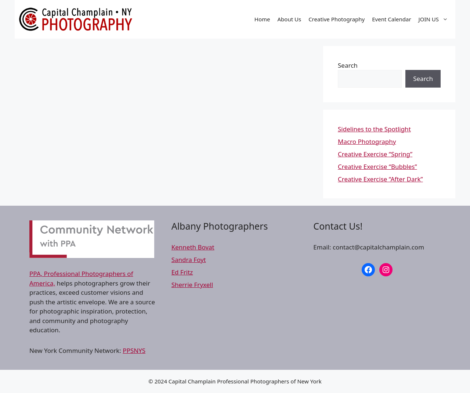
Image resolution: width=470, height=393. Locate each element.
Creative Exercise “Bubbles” (377, 166)
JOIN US (435, 19)
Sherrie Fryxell (192, 284)
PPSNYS (134, 350)
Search (348, 65)
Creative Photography (336, 19)
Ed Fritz (182, 272)
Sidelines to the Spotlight (374, 129)
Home (262, 19)
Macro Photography (367, 141)
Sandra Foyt (188, 259)
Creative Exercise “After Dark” (380, 179)
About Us (289, 19)
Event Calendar (391, 19)
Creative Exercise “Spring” (375, 154)
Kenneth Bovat (192, 247)
